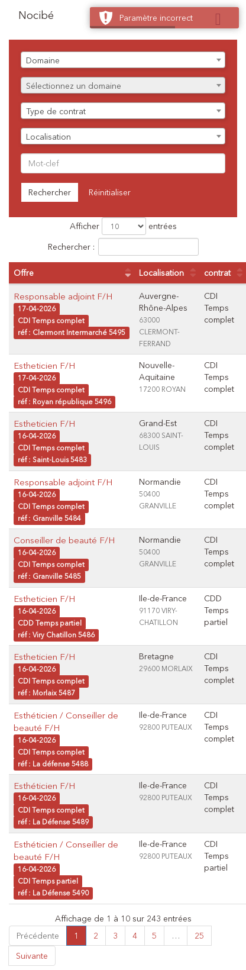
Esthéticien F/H (44, 785)
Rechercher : (123, 247)
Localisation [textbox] (48, 136)
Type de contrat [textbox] (56, 111)
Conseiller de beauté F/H (64, 540)
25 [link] (199, 935)
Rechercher (49, 192)
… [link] (175, 935)
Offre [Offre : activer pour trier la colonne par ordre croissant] (24, 273)
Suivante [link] (32, 955)
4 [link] (134, 935)
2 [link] (95, 935)
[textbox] (123, 86)
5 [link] (154, 935)
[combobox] (123, 59)
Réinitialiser (110, 192)
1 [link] (76, 935)
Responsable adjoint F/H (63, 296)
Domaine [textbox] (43, 60)
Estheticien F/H (44, 365)
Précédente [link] (38, 935)
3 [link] (115, 935)
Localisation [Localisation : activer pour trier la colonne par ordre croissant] (161, 273)
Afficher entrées (123, 226)
